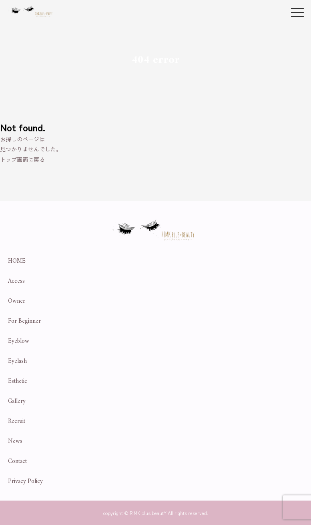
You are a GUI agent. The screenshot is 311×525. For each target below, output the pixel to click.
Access (16, 281)
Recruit (16, 421)
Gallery (17, 401)
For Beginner (24, 321)
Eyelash (17, 361)
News (15, 441)
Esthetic (17, 381)
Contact (17, 461)
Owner (16, 301)
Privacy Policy (25, 481)
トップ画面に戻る (22, 159)
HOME (17, 261)
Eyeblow (18, 341)
